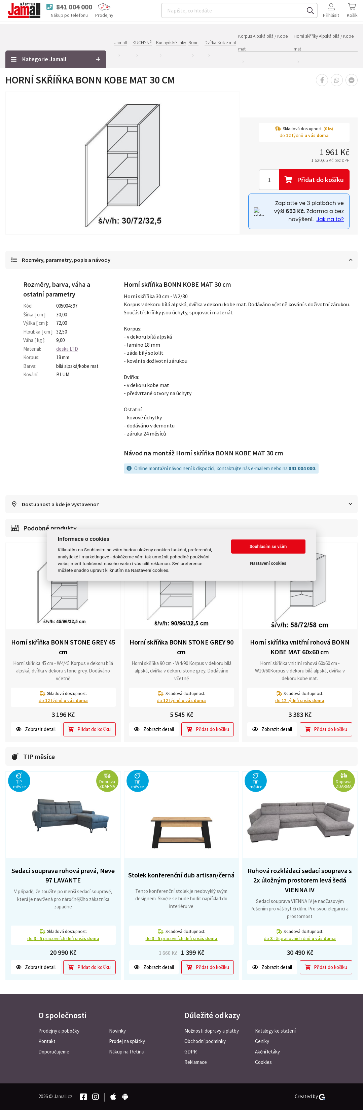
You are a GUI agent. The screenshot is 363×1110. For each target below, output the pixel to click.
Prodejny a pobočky (58, 1031)
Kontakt (47, 1041)
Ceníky (262, 1041)
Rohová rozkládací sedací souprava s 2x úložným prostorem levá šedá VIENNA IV (300, 880)
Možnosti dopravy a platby (211, 1031)
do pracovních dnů (63, 939)
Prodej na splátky (127, 1041)
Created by (310, 1096)
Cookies (263, 1062)
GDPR (190, 1051)
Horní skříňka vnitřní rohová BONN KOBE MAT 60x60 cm (300, 647)
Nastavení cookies (268, 563)
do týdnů (63, 701)
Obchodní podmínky (205, 1041)
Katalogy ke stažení (275, 1031)
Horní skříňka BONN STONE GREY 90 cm (181, 647)
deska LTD (67, 349)
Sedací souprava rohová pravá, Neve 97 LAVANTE (63, 876)
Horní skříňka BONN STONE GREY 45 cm (63, 647)
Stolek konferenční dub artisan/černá (181, 875)
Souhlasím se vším (268, 546)
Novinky (117, 1031)
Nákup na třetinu (126, 1051)
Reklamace (195, 1062)
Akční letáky (267, 1051)
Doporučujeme (53, 1051)
